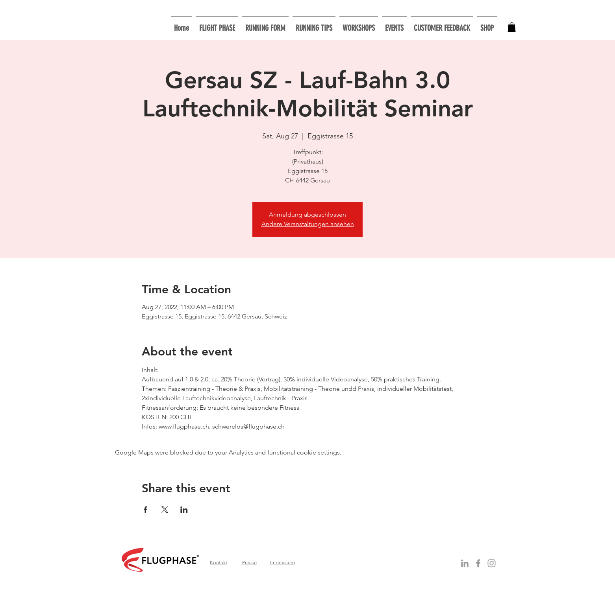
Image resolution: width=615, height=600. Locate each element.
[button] (358, 25)
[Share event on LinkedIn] (184, 509)
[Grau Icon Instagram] (491, 563)
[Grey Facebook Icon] (478, 563)
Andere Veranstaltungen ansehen (307, 224)
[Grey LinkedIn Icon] (464, 563)
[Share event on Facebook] (145, 509)
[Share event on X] (165, 509)
